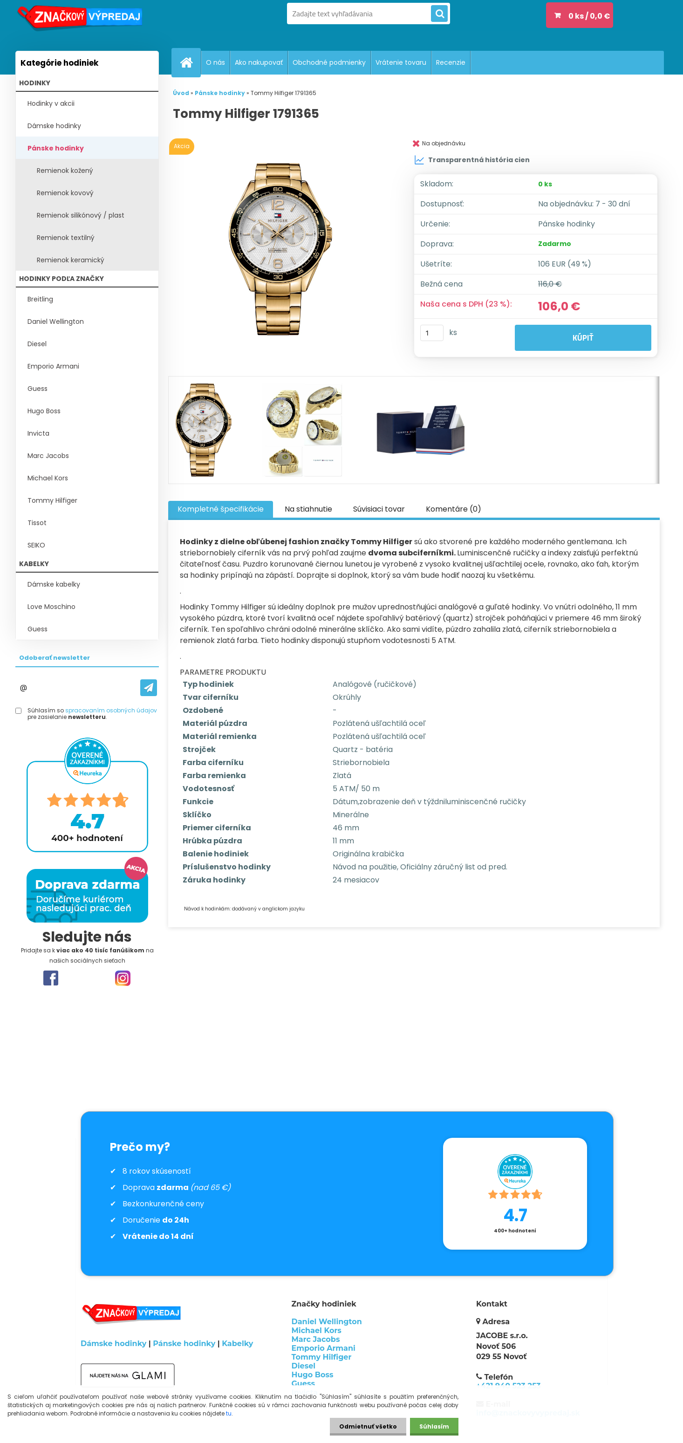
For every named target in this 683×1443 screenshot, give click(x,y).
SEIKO (36, 545)
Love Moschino (51, 606)
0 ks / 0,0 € (589, 16)
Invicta (38, 433)
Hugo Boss (44, 411)
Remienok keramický (70, 260)
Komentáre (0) (453, 509)
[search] (439, 14)
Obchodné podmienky (329, 62)
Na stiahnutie (308, 509)
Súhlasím (434, 1426)
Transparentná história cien (472, 160)
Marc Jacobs (48, 455)
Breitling (40, 299)
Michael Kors (47, 478)
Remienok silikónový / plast (80, 215)
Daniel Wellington (55, 321)
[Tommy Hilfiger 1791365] (282, 249)
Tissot (37, 522)
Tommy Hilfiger (52, 500)
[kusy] (432, 333)
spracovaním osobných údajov (111, 710)
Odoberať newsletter (54, 657)
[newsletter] (148, 687)
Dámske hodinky (54, 125)
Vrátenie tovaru (401, 62)
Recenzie (450, 62)
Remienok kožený (65, 170)
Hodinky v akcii (51, 103)
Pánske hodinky (55, 148)
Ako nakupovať (259, 62)
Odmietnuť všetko (368, 1426)
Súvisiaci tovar (379, 509)
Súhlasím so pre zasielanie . (92, 714)
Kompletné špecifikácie (221, 509)
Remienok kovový (65, 193)
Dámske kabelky (53, 584)
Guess (37, 388)
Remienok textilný (66, 237)
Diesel (37, 344)
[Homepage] (190, 62)
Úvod (181, 93)
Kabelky (237, 1343)
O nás (215, 62)
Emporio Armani (53, 366)
